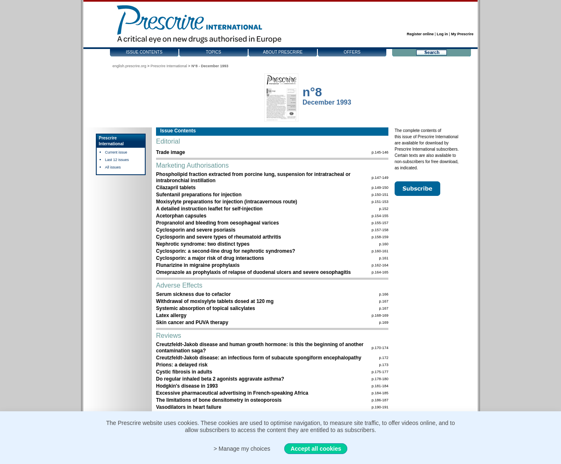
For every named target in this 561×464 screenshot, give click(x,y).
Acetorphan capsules (181, 216)
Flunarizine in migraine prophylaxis (197, 265)
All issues (113, 167)
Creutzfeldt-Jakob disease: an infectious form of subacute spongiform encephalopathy (258, 358)
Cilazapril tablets (175, 187)
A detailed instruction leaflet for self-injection (209, 209)
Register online (420, 34)
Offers (352, 52)
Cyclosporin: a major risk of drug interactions (210, 258)
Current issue (116, 152)
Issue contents (144, 52)
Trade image (170, 152)
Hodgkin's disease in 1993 (187, 386)
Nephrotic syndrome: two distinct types (202, 244)
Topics (213, 52)
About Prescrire (282, 52)
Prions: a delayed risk (181, 365)
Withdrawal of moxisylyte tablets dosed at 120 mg (214, 301)
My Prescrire (462, 34)
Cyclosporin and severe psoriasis (195, 230)
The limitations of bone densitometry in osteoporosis (219, 400)
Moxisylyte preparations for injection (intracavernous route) (226, 202)
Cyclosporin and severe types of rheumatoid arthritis (218, 237)
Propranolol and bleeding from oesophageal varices (217, 223)
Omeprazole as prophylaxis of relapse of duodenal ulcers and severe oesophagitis (253, 272)
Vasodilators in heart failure (188, 407)
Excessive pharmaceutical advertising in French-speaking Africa (232, 393)
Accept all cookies (315, 448)
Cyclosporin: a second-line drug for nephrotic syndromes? (225, 251)
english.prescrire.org (129, 66)
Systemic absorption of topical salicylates (205, 308)
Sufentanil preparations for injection (198, 195)
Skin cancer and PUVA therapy (192, 322)
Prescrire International (169, 66)
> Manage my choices (242, 448)
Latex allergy (171, 315)
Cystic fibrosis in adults (184, 372)
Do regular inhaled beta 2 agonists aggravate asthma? (220, 379)
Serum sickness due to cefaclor (193, 294)
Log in (442, 34)
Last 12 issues (117, 160)
